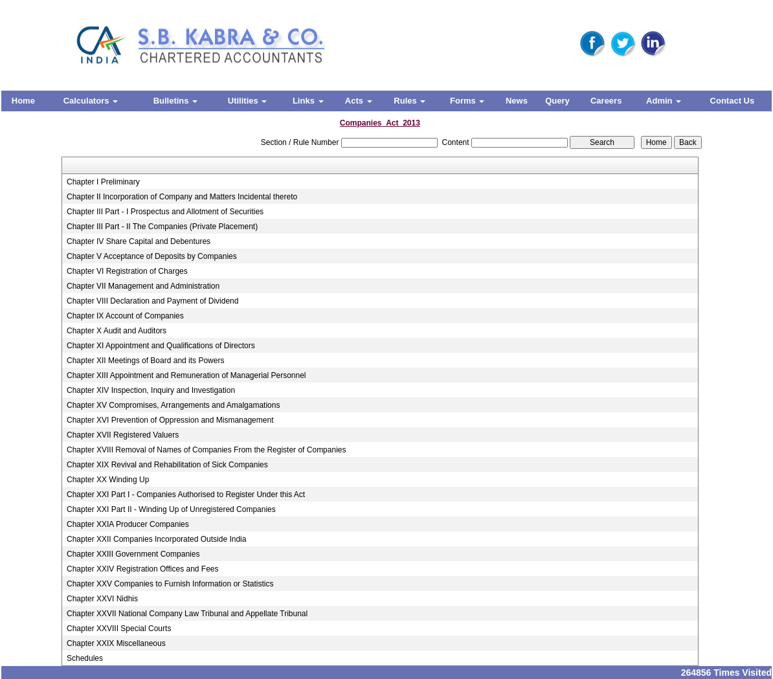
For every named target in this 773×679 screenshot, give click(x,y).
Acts (358, 101)
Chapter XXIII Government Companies (133, 554)
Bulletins (175, 101)
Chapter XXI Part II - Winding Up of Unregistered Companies (171, 509)
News (517, 101)
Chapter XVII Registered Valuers (123, 435)
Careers (606, 101)
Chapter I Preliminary (103, 181)
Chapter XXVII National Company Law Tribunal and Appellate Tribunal (187, 613)
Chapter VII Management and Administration (143, 286)
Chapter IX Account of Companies (125, 315)
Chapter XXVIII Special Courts (119, 628)
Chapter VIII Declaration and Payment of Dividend (152, 301)
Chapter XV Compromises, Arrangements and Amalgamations (173, 405)
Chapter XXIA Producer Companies (128, 524)
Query (557, 101)
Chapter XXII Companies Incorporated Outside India (157, 539)
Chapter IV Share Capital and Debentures (138, 241)
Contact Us (732, 101)
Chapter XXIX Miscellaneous (116, 643)
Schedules (85, 658)
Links (308, 101)
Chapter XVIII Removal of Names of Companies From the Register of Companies (206, 449)
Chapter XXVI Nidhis (102, 598)
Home (23, 101)
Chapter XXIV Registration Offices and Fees (143, 568)
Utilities (247, 101)
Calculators (90, 101)
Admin (663, 101)
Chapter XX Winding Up (108, 479)
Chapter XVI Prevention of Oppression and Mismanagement (170, 420)
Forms (467, 101)
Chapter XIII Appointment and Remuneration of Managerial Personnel (186, 375)
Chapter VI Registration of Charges (127, 271)
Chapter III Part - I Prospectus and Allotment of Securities (165, 211)
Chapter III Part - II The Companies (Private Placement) (162, 226)
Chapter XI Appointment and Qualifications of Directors (161, 345)
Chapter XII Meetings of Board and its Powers (145, 360)
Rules (409, 101)
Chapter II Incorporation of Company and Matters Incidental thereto (182, 196)
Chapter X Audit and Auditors (116, 330)
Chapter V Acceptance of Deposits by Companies (152, 256)
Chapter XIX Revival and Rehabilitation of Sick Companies (167, 464)
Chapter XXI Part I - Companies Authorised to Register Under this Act (186, 494)
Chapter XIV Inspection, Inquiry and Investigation (151, 390)
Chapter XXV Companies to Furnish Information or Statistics (170, 583)
